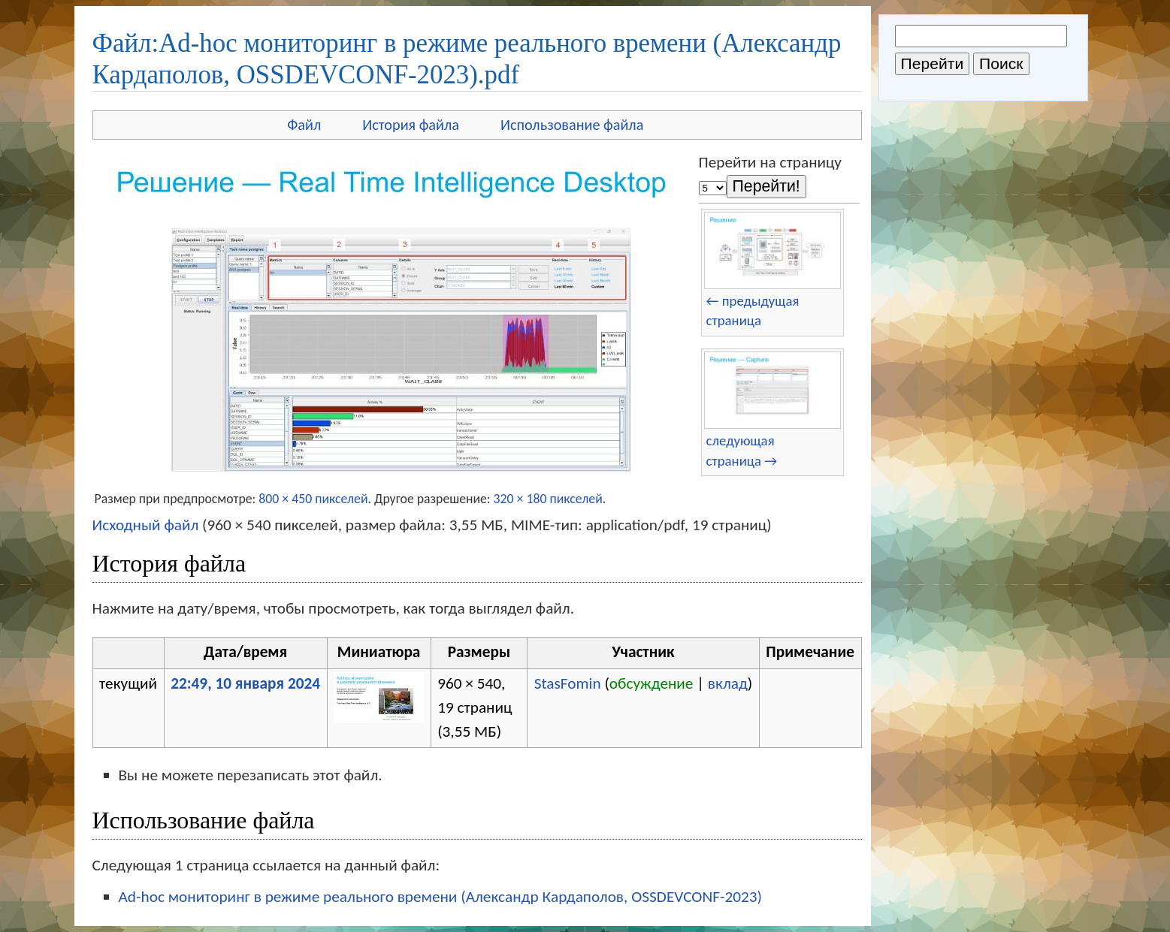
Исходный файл (145, 525)
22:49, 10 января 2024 (245, 683)
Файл (304, 125)
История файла (410, 125)
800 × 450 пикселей (312, 498)
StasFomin (567, 683)
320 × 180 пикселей (548, 498)
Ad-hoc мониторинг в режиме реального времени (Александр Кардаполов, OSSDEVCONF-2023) (441, 896)
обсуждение (651, 683)
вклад (728, 683)
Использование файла (571, 125)
